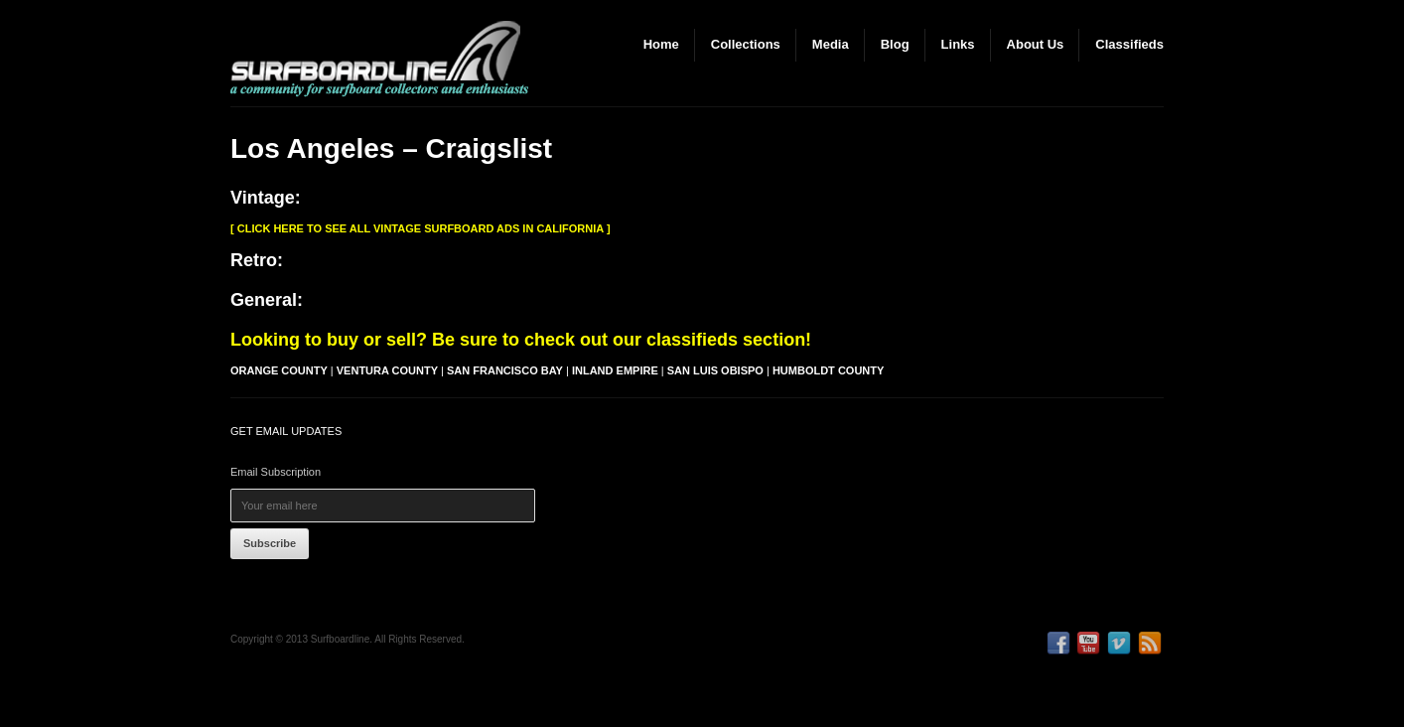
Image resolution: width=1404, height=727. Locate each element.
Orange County (279, 370)
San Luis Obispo (715, 370)
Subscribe (269, 543)
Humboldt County (828, 370)
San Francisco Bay (505, 370)
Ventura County (387, 370)
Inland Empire (615, 370)
